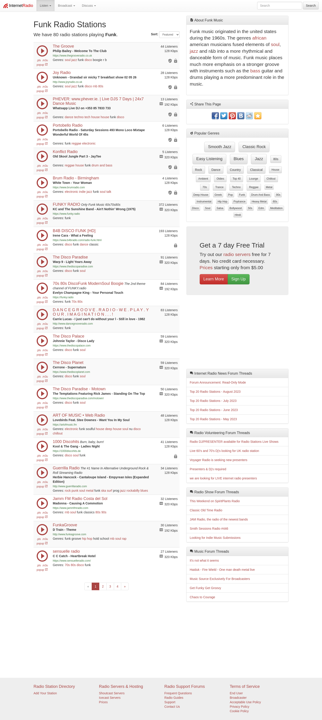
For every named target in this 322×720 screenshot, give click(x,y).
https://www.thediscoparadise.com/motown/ (78, 398)
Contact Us (172, 706)
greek (218, 194)
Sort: (154, 34)
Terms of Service (245, 686)
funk (242, 194)
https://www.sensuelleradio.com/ (72, 560)
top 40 (237, 178)
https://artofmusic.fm (65, 424)
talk (108, 191)
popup (42, 64)
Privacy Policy (239, 706)
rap (124, 538)
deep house (113, 429)
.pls (39, 60)
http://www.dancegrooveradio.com (73, 323)
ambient (203, 178)
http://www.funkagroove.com (69, 534)
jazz (74, 60)
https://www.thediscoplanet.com (71, 372)
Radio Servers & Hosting (121, 686)
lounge (253, 178)
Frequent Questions (178, 693)
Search (311, 5)
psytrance (239, 201)
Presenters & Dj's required (208, 469)
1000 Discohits (66, 441)
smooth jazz (219, 147)
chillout (58, 433)
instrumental (204, 201)
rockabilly (133, 490)
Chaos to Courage (202, 597)
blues (144, 490)
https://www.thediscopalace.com (72, 345)
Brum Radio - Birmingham (76, 178)
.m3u (45, 60)
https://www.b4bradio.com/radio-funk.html (77, 240)
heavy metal (259, 201)
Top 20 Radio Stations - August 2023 (215, 391)
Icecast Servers (110, 697)
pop (230, 194)
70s (74, 301)
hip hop (87, 538)
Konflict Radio (65, 151)
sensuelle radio (66, 551)
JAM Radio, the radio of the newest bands (219, 519)
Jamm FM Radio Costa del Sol (80, 498)
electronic (89, 143)
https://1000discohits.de (67, 451)
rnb (95, 86)
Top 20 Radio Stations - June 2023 (214, 410)
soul (68, 60)
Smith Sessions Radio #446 (209, 528)
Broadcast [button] (66, 5)
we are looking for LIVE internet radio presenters (223, 478)
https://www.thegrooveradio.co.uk (72, 55)
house (105, 117)
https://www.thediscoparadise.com (73, 266)
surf (109, 490)
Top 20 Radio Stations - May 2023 (213, 419)
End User (236, 693)
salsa (219, 208)
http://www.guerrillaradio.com (70, 486)
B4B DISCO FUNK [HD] (74, 231)
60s (275, 201)
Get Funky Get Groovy (205, 588)
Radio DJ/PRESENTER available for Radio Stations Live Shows (234, 441)
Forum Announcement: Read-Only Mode (218, 382)
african (259, 37)
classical (256, 170)
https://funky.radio (63, 297)
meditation (276, 208)
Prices (206, 267)
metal (89, 490)
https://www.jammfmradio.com (70, 508)
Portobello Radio (68, 125)
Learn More (213, 279)
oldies (220, 178)
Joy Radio (62, 72)
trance (219, 187)
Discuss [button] (89, 5)
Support (169, 702)
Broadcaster (238, 697)
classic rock (254, 147)
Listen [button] (45, 5)
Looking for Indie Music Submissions (215, 537)
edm (261, 208)
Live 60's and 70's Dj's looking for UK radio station (224, 451)
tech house (92, 117)
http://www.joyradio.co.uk (67, 82)
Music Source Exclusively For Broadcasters (220, 579)
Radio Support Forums (184, 686)
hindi (238, 214)
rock (68, 490)
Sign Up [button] (238, 279)
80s (100, 86)
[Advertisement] (237, 333)
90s (103, 512)
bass (255, 70)
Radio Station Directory (54, 686)
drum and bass (102, 165)
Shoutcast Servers (112, 693)
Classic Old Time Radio (206, 510)
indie (82, 191)
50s (250, 208)
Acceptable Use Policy (245, 702)
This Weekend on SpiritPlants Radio (215, 501)
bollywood (235, 208)
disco (88, 60)
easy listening (209, 159)
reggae (76, 143)
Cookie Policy (239, 711)
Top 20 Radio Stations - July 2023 (213, 401)
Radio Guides (173, 697)
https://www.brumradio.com (69, 187)
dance (69, 117)
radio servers (236, 254)
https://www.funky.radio (66, 213)
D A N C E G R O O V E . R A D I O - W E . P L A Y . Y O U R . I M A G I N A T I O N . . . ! (101, 312)
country (235, 170)
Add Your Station (45, 693)
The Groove (63, 46)
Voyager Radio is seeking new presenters (219, 460)
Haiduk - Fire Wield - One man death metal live (222, 569)
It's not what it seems (204, 560)
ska (103, 490)
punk (75, 490)
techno (79, 117)
